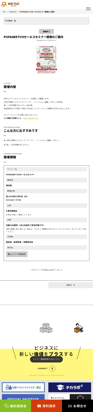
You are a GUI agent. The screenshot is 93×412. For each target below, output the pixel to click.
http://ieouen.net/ (30, 118)
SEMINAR (13, 12)
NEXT (71, 285)
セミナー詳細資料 (17, 254)
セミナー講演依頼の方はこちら (46, 359)
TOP (4, 12)
